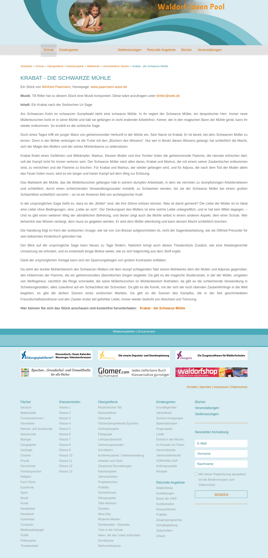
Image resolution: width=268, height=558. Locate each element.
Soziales (103, 508)
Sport (24, 492)
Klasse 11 (65, 460)
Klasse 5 (65, 428)
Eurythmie (27, 487)
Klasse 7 (65, 439)
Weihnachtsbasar (109, 545)
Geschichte (27, 466)
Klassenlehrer (107, 412)
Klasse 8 (65, 444)
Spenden (206, 387)
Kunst (24, 503)
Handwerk (27, 514)
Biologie (25, 439)
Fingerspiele (164, 428)
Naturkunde (28, 434)
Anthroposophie (108, 428)
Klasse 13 (65, 471)
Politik (24, 535)
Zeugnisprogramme (169, 520)
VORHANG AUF (167, 460)
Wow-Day (104, 514)
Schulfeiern (105, 450)
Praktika (103, 487)
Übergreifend (55, 66)
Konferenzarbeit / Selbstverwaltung (121, 455)
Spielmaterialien (166, 423)
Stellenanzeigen (129, 50)
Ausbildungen (165, 493)
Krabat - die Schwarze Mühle (162, 308)
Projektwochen (108, 482)
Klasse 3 (65, 418)
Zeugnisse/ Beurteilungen (115, 466)
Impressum (221, 387)
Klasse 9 (65, 450)
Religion (25, 476)
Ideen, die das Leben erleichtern (119, 535)
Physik (24, 460)
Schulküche (106, 540)
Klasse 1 (65, 407)
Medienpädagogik (32, 529)
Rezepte (161, 471)
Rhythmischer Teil (110, 407)
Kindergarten (69, 50)
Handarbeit (27, 508)
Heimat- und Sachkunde (36, 428)
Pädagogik (105, 434)
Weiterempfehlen (124, 331)
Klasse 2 (65, 412)
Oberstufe (104, 418)
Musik (24, 498)
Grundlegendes (166, 407)
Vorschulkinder (166, 450)
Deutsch (25, 407)
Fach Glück (28, 482)
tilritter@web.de (168, 96)
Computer (27, 524)
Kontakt (192, 387)
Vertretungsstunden (111, 444)
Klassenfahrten (166, 509)
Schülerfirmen (107, 492)
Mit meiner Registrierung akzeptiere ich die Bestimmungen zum (220, 479)
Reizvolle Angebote (161, 50)
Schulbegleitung (166, 525)
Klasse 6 (65, 434)
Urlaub (160, 536)
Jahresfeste (164, 412)
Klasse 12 (65, 466)
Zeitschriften (164, 530)
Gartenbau (27, 519)
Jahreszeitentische (168, 455)
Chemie (25, 455)
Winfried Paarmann (56, 87)
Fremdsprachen (30, 471)
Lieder (160, 434)
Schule (49, 50)
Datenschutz (239, 387)
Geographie (28, 444)
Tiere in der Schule (110, 529)
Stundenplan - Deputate (114, 524)
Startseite (26, 66)
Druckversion (146, 331)
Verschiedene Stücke (116, 66)
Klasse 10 (65, 455)
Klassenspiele (75, 66)
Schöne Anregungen (169, 418)
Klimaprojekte (107, 498)
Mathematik (28, 412)
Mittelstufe (93, 66)
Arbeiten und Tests (110, 460)
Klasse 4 (65, 423)
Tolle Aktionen (107, 503)
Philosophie (28, 540)
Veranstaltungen (209, 50)
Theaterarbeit (29, 545)
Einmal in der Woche (170, 439)
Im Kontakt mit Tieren (170, 444)
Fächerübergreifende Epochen (118, 423)
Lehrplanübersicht (110, 439)
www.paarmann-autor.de (109, 87)
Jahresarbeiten (108, 476)
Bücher (186, 50)
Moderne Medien (109, 519)
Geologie (26, 450)
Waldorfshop (164, 488)
